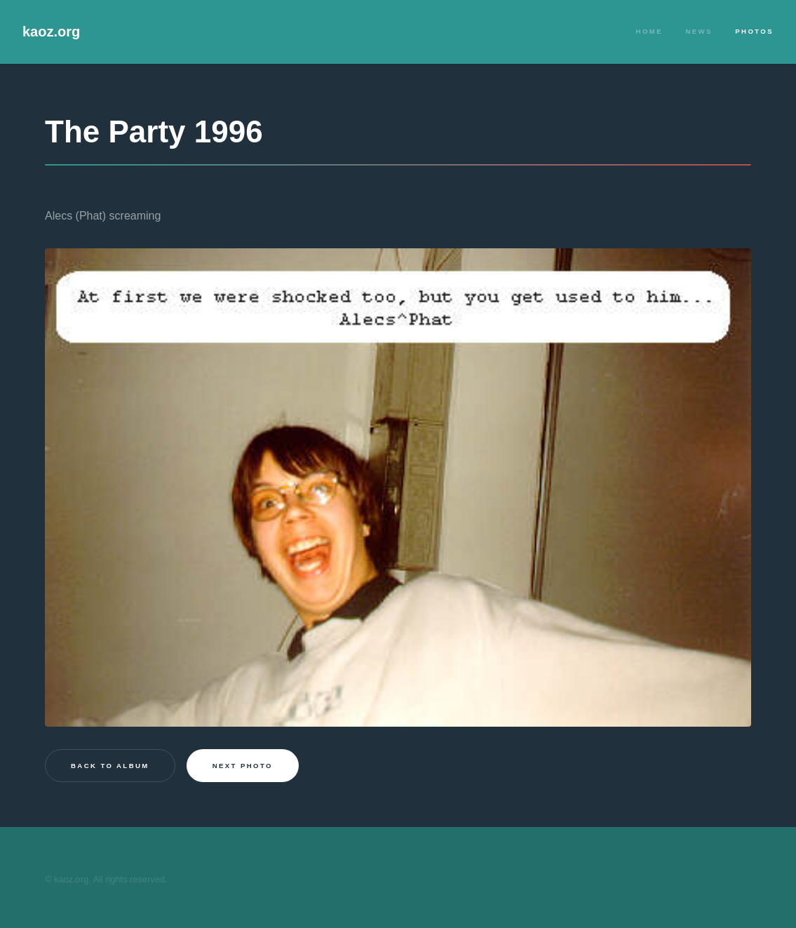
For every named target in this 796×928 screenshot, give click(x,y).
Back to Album (110, 765)
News (698, 31)
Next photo (243, 765)
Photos (754, 31)
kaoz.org (51, 31)
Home (649, 31)
